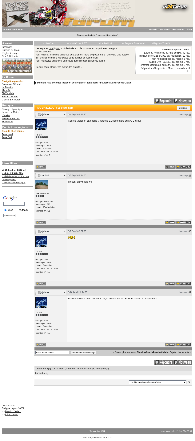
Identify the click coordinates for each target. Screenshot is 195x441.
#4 (190, 292)
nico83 (179, 59)
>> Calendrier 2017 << (14, 170)
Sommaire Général (11, 84)
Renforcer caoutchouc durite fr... (155, 65)
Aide (189, 29)
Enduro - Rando (10, 96)
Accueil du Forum (12, 29)
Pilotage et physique (12, 109)
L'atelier (6, 115)
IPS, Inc (109, 438)
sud (58, 48)
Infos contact (11, 414)
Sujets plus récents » (180, 352)
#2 (190, 175)
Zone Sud (7, 137)
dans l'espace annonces (86, 60)
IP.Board (95, 438)
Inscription (112, 35)
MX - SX (6, 90)
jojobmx (44, 114)
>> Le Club (48, 43)
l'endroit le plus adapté (117, 54)
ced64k (177, 52)
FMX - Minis (8, 93)
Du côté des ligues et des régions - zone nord (73, 82)
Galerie (153, 29)
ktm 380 (44, 175)
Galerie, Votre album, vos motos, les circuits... (58, 67)
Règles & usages (10, 53)
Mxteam (41, 82)
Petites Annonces (11, 118)
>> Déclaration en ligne (13, 182)
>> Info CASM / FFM (12, 173)
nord (51, 48)
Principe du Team (11, 50)
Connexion (100, 35)
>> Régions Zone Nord (132, 43)
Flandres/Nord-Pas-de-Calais (115, 82)
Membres (165, 29)
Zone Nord (7, 134)
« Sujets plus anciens (124, 352)
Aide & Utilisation (10, 56)
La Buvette (7, 87)
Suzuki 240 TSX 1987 (160, 62)
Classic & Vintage (11, 99)
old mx (179, 62)
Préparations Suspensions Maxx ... (158, 68)
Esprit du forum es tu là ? (156, 52)
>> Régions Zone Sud (161, 43)
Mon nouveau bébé (161, 59)
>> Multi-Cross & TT (76, 43)
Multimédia (7, 121)
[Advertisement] (17, 150)
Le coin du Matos (10, 112)
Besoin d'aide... (13, 411)
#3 (190, 231)
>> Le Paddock (105, 43)
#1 (190, 114)
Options (183, 108)
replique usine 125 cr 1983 (152, 56)
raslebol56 (176, 56)
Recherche (178, 29)
